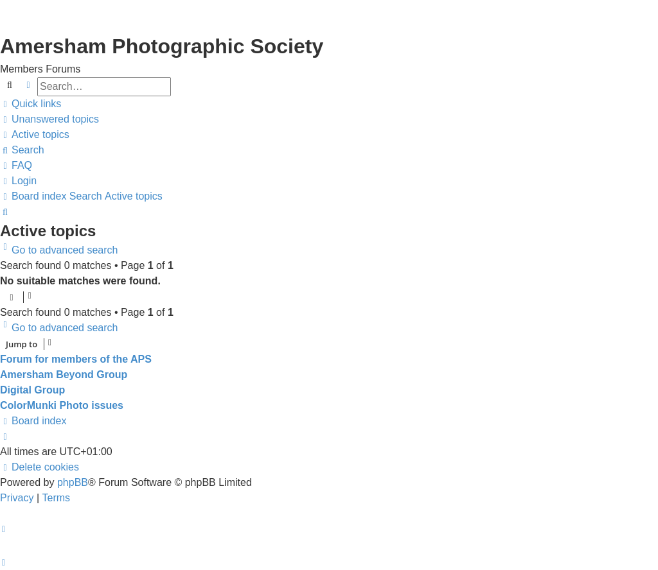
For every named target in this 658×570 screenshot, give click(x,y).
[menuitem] (49, 119)
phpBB (72, 482)
